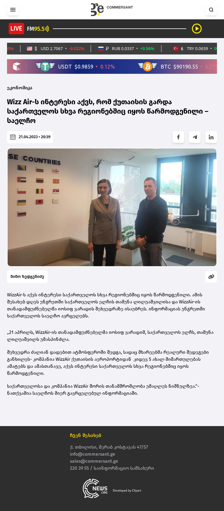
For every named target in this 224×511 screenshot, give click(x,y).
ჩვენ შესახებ (85, 435)
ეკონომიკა (19, 87)
